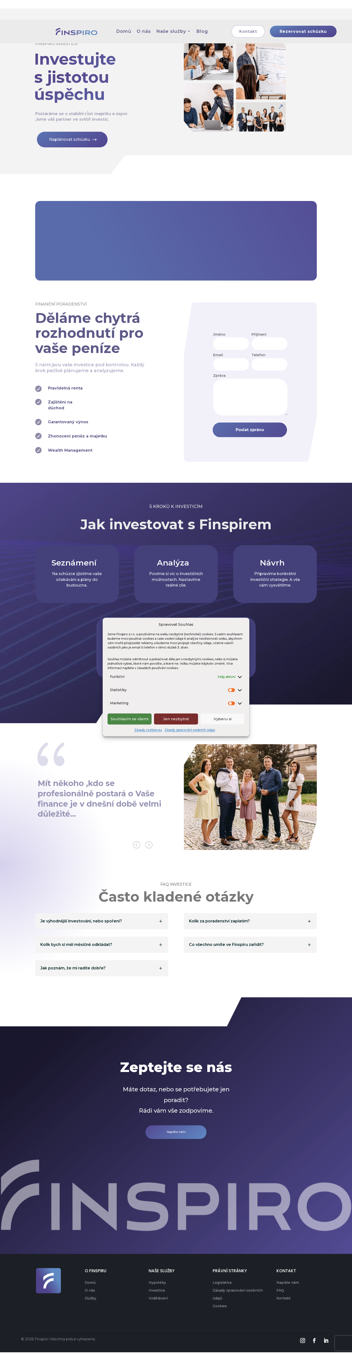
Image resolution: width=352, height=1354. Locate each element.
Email (218, 354)
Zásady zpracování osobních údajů (190, 729)
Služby (90, 1300)
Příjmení (259, 334)
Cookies (220, 1308)
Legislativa (222, 1284)
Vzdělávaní (158, 1300)
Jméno (219, 334)
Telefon (258, 354)
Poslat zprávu (251, 429)
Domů (90, 1284)
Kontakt (257, 17)
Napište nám (176, 1133)
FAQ (280, 1292)
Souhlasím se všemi (129, 719)
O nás (90, 1292)
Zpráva (219, 375)
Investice (157, 1292)
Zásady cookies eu (148, 729)
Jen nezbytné (176, 719)
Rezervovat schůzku (312, 17)
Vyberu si (222, 719)
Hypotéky (157, 1284)
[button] (148, 847)
